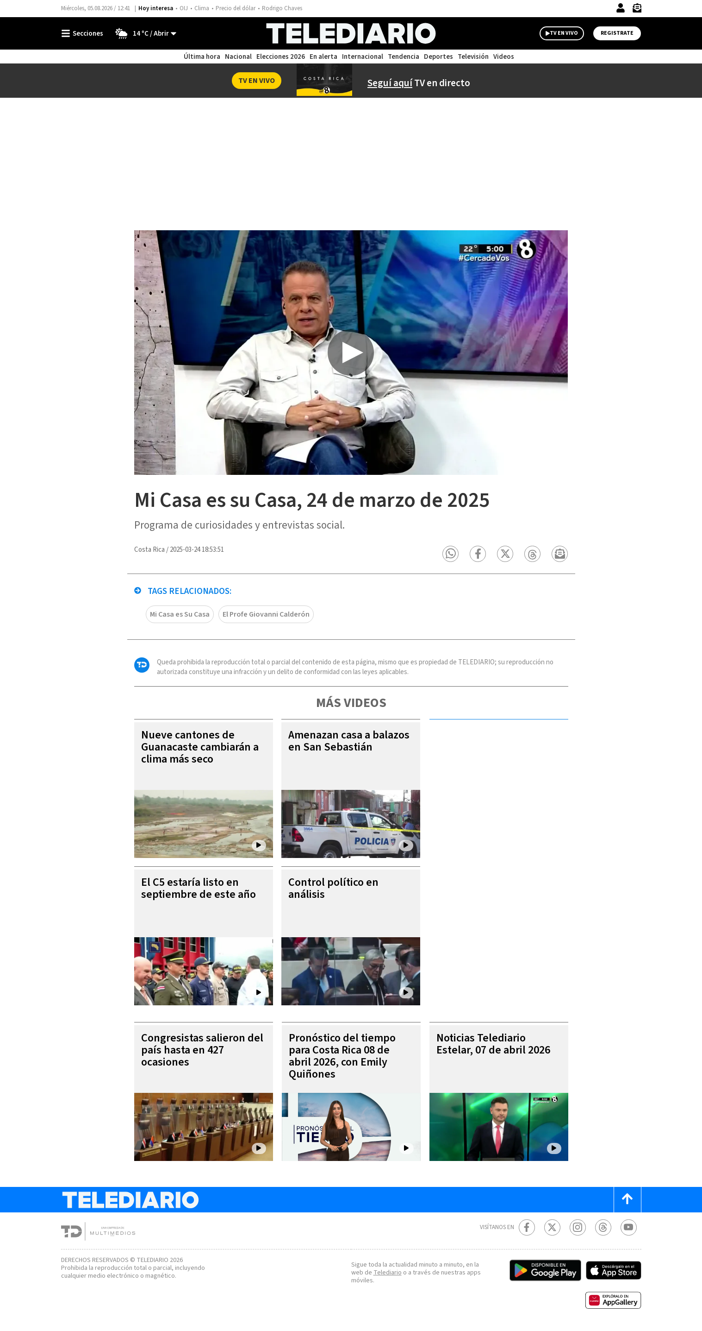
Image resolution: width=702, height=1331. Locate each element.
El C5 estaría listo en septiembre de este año (198, 888)
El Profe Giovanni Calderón (266, 614)
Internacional (362, 57)
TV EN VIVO (564, 33)
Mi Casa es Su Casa (180, 614)
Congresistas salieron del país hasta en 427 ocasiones (202, 1050)
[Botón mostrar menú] (84, 33)
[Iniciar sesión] (620, 8)
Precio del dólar (235, 8)
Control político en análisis (333, 888)
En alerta (323, 57)
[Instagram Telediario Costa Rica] (578, 1227)
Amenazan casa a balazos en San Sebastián (349, 741)
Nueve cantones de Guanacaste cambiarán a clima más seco (200, 747)
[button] (451, 553)
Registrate (617, 33)
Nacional (238, 57)
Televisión (473, 57)
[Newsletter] (636, 10)
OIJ (184, 8)
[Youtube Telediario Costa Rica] (629, 1227)
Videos (503, 57)
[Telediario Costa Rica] (351, 33)
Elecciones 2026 (280, 57)
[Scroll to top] (627, 1199)
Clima (201, 8)
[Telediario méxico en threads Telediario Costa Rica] (603, 1227)
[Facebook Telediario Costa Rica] (527, 1227)
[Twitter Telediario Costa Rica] (552, 1227)
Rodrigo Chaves (282, 8)
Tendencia (403, 57)
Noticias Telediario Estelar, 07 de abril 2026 (493, 1044)
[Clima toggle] (142, 33)
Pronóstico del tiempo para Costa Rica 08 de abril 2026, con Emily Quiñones (342, 1056)
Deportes (438, 57)
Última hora (202, 57)
